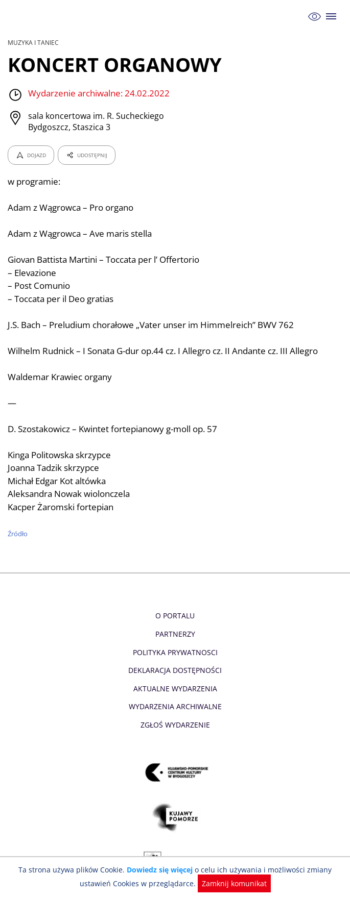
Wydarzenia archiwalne (175, 706)
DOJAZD (31, 155)
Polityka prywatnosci (175, 652)
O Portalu (175, 615)
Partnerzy (174, 634)
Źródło (18, 533)
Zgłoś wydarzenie (175, 725)
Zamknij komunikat (232, 883)
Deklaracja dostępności (175, 670)
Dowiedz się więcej (161, 869)
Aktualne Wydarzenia (175, 688)
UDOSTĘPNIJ (86, 155)
